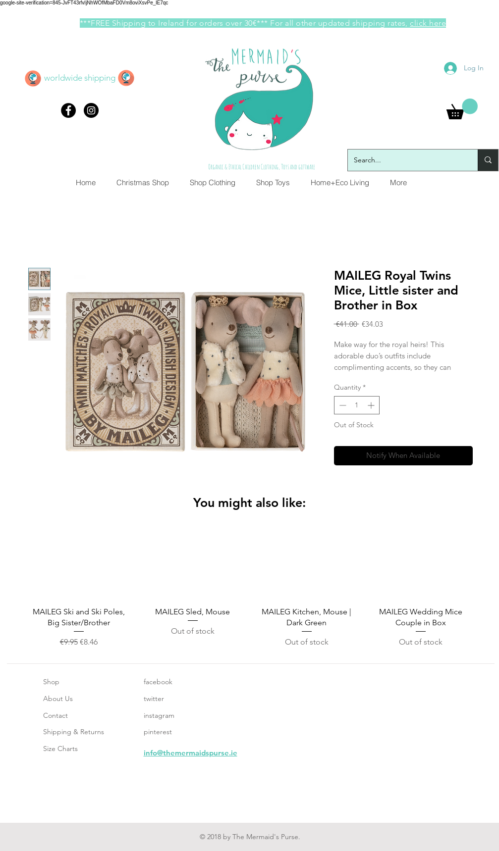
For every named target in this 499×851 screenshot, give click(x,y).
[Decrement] (341, 405)
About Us (58, 698)
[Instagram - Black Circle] (91, 110)
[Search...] (405, 160)
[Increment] (372, 405)
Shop (51, 681)
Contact (55, 715)
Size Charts (60, 748)
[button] (462, 109)
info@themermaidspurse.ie (190, 752)
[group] (250, 589)
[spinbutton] (357, 405)
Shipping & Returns (73, 731)
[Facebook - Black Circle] (68, 110)
